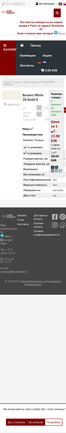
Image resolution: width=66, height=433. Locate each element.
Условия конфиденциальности (47, 232)
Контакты (27, 65)
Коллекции (28, 55)
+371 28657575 (13, 3)
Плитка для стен (31, 82)
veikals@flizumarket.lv (14, 271)
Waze (59, 33)
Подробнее (54, 422)
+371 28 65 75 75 (7, 251)
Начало (7, 82)
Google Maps (6, 241)
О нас (20, 219)
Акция (47, 55)
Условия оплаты (38, 224)
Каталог (17, 82)
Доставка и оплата (41, 217)
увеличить (12, 104)
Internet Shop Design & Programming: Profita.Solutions (41, 283)
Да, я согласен (16, 422)
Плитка (36, 45)
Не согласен (36, 422)
